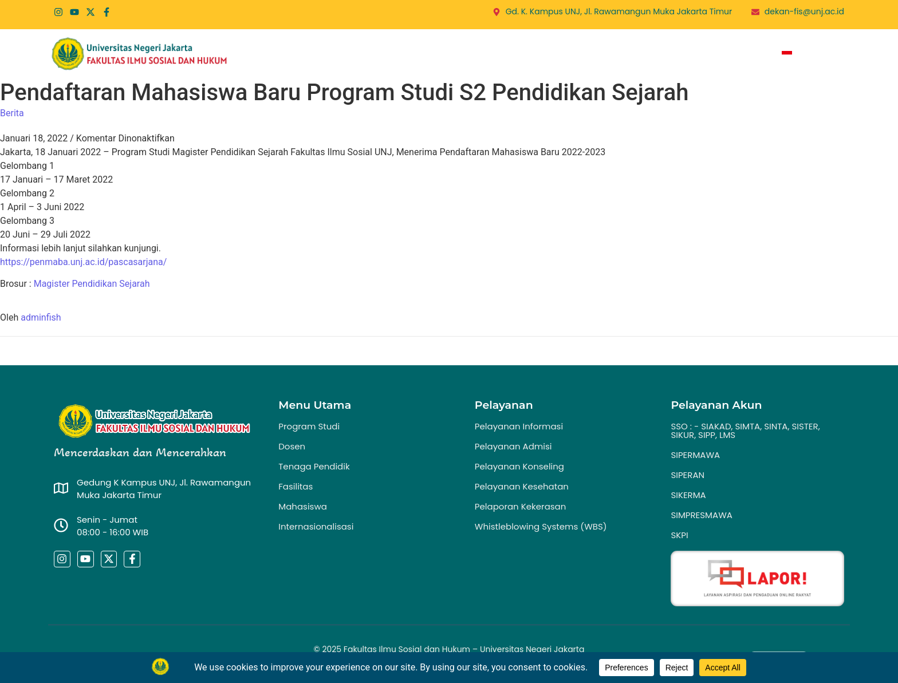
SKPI (679, 535)
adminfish (41, 317)
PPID (656, 54)
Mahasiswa (302, 506)
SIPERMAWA (695, 455)
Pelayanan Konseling (519, 466)
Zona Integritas (722, 54)
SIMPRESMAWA (701, 515)
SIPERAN (687, 475)
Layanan (498, 54)
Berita (550, 54)
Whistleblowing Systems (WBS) (541, 526)
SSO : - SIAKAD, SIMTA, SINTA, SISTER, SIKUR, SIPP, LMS (745, 430)
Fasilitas (295, 486)
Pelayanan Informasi (519, 426)
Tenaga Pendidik (313, 466)
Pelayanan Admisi (513, 446)
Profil (356, 54)
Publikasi (608, 54)
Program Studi (424, 54)
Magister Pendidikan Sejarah (92, 283)
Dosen (291, 446)
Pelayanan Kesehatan (522, 486)
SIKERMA (688, 495)
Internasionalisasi (315, 526)
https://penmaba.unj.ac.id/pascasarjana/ (83, 261)
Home (306, 54)
